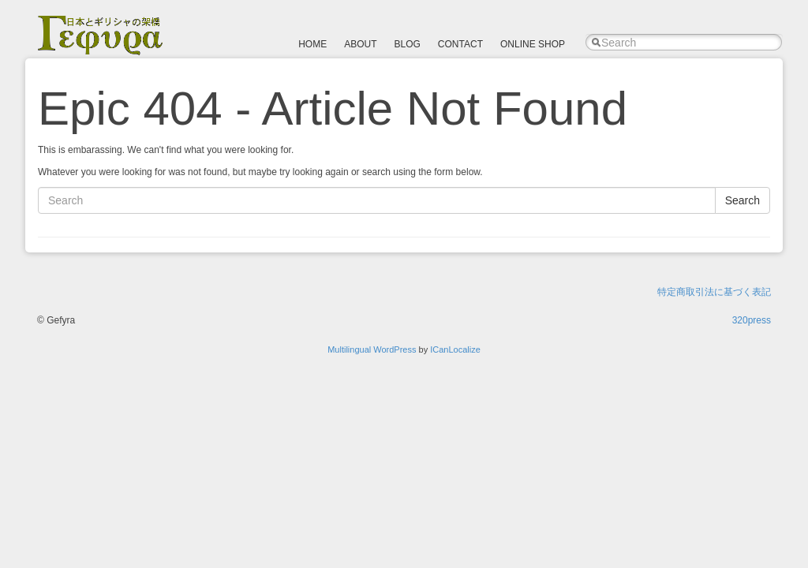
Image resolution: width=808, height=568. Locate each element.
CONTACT (460, 44)
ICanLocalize (455, 349)
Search (742, 200)
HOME (312, 44)
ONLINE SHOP (532, 44)
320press (751, 320)
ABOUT (360, 44)
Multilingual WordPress (371, 349)
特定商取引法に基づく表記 (714, 291)
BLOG (408, 44)
